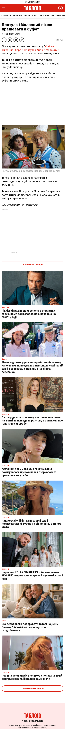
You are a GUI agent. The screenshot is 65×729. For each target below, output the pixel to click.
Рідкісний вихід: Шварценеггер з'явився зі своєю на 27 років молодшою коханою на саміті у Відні (29, 314)
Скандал (17, 15)
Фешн (27, 15)
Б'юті (34, 15)
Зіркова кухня (47, 15)
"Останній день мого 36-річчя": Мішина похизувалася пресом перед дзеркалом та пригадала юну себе (29, 472)
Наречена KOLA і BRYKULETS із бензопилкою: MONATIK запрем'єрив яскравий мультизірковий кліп (32, 575)
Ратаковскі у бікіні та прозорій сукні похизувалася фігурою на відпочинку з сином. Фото (31, 524)
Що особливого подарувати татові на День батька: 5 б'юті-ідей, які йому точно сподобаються (30, 627)
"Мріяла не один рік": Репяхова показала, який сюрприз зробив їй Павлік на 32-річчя (32, 677)
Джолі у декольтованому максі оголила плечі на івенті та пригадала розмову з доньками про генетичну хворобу (32, 420)
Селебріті (6, 15)
